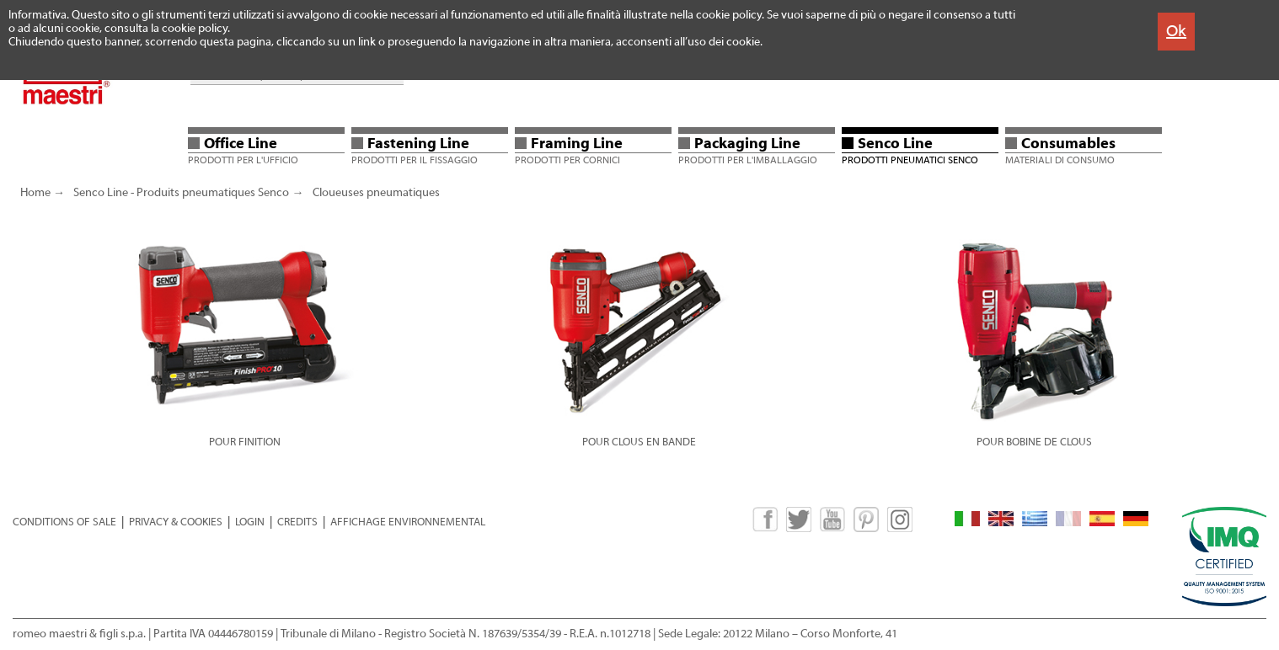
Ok (1176, 30)
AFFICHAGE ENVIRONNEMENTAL (407, 521)
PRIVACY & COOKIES (175, 521)
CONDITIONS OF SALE (64, 521)
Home (35, 193)
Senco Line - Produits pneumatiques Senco (181, 193)
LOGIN (250, 521)
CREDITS (297, 521)
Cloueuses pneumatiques (376, 193)
